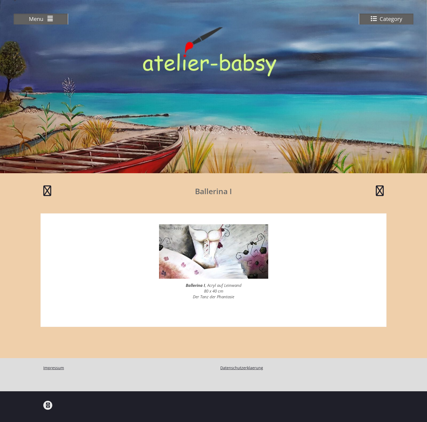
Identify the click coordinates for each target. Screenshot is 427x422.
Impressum (53, 367)
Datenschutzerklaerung (241, 367)
